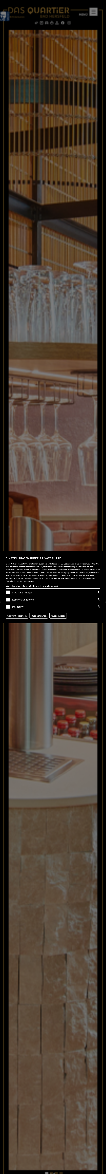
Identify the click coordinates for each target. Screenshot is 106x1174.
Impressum (29, 581)
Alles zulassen (58, 615)
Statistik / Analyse (22, 592)
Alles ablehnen (39, 615)
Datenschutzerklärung (60, 578)
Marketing (18, 606)
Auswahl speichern (17, 615)
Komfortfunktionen (23, 599)
